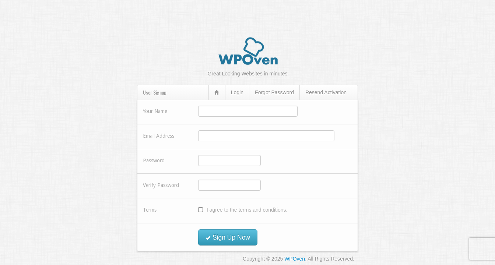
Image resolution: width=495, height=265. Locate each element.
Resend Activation (326, 92)
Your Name (155, 111)
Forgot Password (274, 92)
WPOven (294, 259)
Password (154, 160)
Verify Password (161, 185)
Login (237, 92)
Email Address (158, 136)
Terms (150, 210)
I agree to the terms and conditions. (247, 210)
